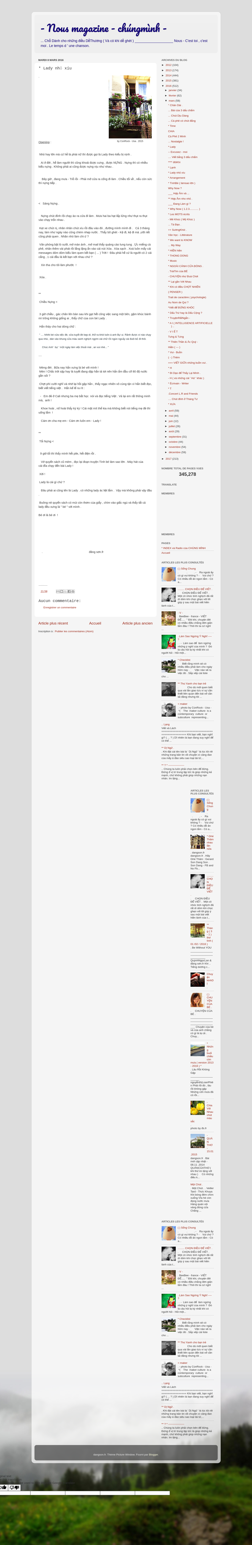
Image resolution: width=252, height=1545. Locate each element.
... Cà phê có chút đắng (181, 120)
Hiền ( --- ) (174, 347)
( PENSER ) (175, 291)
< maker (182, 703)
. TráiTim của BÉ (178, 271)
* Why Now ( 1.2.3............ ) (184, 208)
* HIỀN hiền (175, 250)
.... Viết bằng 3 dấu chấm (182, 157)
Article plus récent (53, 623)
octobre (174, 441)
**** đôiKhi (174, 162)
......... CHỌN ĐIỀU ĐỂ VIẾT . (195, 589)
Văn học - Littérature (180, 234)
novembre (175, 446)
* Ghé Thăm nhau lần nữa (210, 842)
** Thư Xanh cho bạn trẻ (192, 683)
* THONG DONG (178, 255)
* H (170, 367)
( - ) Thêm (174, 357)
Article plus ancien (137, 623)
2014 (169, 75)
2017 (169, 458)
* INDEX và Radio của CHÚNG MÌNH (184, 548)
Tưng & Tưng (176, 336)
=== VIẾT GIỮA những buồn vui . (187, 362)
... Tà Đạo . (174, 224)
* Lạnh (172, 167)
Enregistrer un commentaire (60, 607)
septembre (175, 436)
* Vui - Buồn (175, 352)
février (173, 95)
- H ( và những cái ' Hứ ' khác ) (186, 378)
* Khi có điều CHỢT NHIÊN (184, 286)
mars (172, 100)
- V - (180, 612)
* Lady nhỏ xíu (176, 172)
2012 (169, 64)
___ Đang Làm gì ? (179, 203)
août (172, 431)
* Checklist (184, 659)
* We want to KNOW (180, 240)
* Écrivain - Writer (178, 383)
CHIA (171, 131)
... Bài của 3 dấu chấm (181, 110)
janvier (173, 90)
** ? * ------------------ (173, 765)
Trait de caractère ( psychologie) (187, 297)
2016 (169, 85)
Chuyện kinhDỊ (210, 979)
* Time (172, 125)
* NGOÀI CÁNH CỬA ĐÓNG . (185, 266)
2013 (169, 70)
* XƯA (172, 404)
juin (171, 421)
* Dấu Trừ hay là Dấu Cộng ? (185, 312)
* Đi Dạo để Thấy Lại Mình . (184, 373)
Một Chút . (197, 1184)
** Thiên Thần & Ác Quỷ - (183, 341)
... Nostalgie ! (176, 141)
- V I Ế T (173, 331)
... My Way (174, 245)
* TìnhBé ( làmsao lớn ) (181, 183)
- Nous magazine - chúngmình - (103, 27)
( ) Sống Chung (187, 568)
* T (169, 388)
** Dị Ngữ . (168, 747)
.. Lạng (166, 724)
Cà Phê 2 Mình (177, 136)
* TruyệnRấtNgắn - (179, 317)
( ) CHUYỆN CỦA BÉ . (209, 1001)
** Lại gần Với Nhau (179, 281)
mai (171, 415)
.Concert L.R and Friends (183, 393)
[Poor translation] (14, 1487)
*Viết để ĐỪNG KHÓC (181, 307)
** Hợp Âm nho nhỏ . (180, 198)
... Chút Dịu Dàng (178, 115)
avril (172, 410)
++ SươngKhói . (177, 229)
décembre (175, 452)
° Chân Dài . (175, 105)
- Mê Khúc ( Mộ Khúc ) (181, 219)
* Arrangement (176, 177)
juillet (172, 426)
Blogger (153, 1454)
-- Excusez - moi (177, 151)
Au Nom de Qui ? (178, 302)
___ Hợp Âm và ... (178, 193)
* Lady (172, 146)
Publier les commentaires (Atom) (74, 631)
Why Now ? (175, 188)
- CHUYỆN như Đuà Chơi (183, 276)
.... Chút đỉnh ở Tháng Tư (183, 399)
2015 (169, 80)
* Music (172, 260)
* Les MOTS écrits (179, 214)
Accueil (95, 623)
